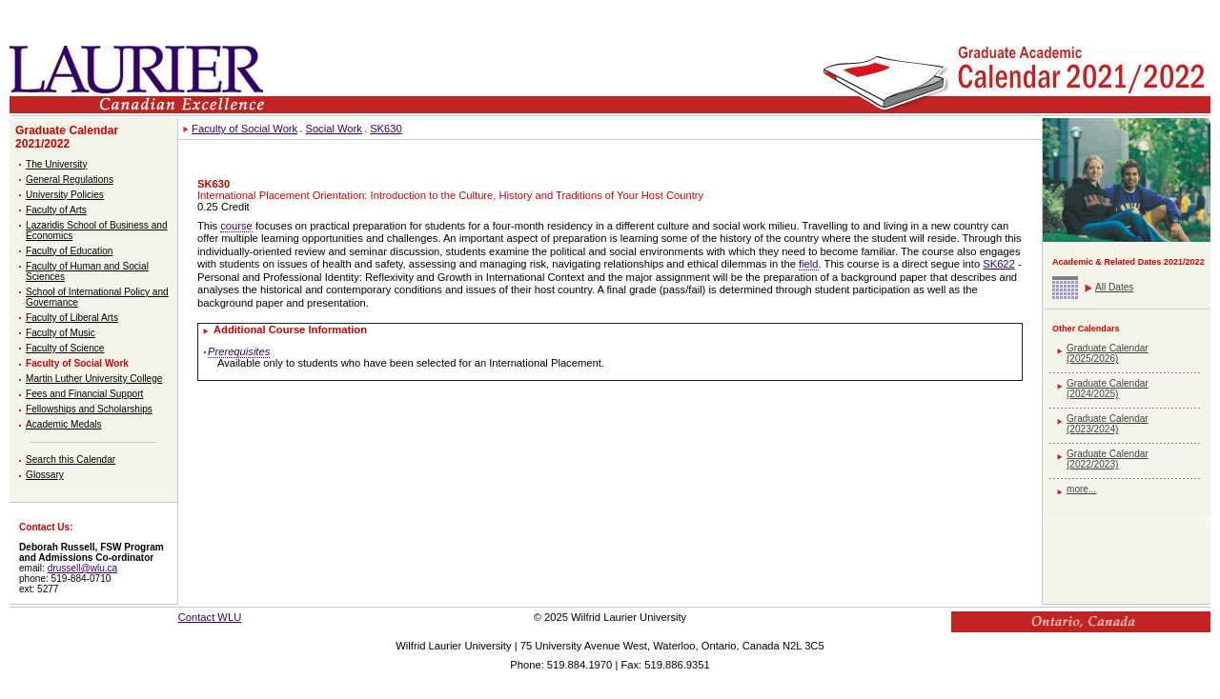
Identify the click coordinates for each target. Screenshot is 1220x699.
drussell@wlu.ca (83, 568)
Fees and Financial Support (84, 394)
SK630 (386, 128)
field (809, 264)
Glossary (45, 474)
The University (56, 164)
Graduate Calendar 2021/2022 (66, 137)
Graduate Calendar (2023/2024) (1108, 423)
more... (1081, 489)
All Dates (1114, 287)
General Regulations (69, 179)
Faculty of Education (69, 251)
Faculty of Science (65, 348)
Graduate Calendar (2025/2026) (1108, 353)
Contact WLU (210, 617)
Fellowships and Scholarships (89, 409)
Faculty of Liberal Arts (72, 317)
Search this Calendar (70, 459)
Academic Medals (64, 424)
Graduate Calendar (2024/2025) (1108, 388)
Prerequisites (239, 351)
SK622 (999, 264)
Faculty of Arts (56, 210)
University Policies (65, 195)
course (236, 225)
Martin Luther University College (94, 378)
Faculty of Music (60, 333)
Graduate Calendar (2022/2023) (1108, 459)
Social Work (333, 128)
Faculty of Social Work (77, 363)
